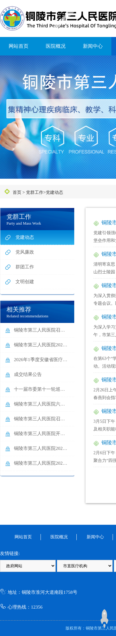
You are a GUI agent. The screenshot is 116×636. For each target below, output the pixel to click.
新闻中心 (93, 46)
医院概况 (56, 46)
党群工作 (34, 192)
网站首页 (18, 46)
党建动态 (54, 192)
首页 (17, 192)
